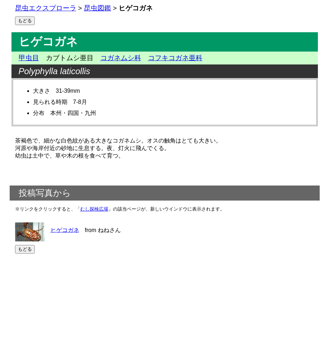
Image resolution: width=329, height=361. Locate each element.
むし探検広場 (94, 209)
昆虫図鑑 (97, 8)
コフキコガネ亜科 (175, 58)
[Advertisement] (164, 307)
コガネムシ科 (120, 58)
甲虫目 (29, 58)
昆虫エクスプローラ (45, 8)
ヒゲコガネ (65, 230)
